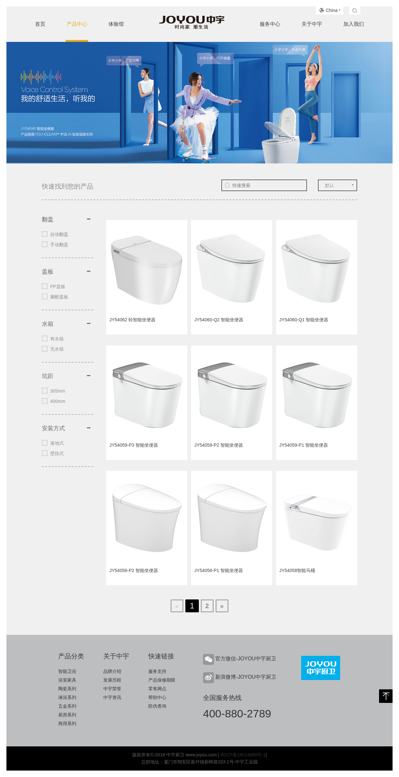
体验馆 (116, 24)
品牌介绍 (112, 671)
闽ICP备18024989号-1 (242, 754)
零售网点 (157, 688)
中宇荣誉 (112, 688)
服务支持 (157, 671)
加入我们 (353, 24)
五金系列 (67, 706)
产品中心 (77, 24)
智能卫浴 (67, 671)
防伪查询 (157, 706)
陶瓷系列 (67, 688)
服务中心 (270, 24)
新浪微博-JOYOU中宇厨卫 (245, 677)
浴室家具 (67, 680)
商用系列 (67, 723)
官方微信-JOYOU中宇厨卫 (245, 658)
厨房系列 (67, 714)
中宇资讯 (112, 697)
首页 (40, 24)
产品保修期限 (161, 680)
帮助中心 (157, 697)
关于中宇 (312, 24)
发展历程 (112, 680)
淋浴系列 (67, 697)
